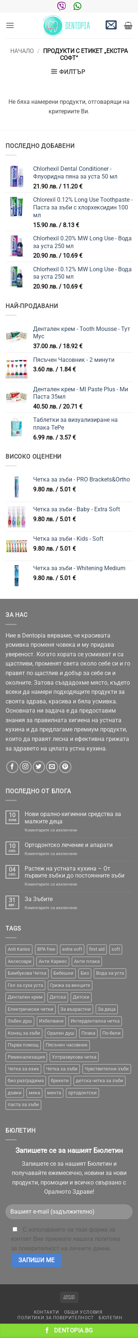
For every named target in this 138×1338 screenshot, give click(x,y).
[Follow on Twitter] (39, 767)
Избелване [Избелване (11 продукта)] (51, 1021)
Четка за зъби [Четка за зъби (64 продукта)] (62, 1069)
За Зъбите (39, 899)
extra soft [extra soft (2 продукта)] (72, 949)
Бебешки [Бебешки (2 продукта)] (63, 973)
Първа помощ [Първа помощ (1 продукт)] (23, 1045)
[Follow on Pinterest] (65, 767)
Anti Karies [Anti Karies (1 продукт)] (19, 949)
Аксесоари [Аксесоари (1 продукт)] (20, 961)
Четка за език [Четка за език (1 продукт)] (23, 1069)
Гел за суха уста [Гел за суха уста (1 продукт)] (25, 985)
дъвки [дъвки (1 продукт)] (15, 1092)
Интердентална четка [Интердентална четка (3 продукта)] (95, 1021)
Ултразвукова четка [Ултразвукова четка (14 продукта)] (74, 1057)
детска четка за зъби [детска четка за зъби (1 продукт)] (99, 1080)
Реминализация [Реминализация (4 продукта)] (26, 1057)
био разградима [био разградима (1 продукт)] (26, 1080)
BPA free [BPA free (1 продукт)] (46, 949)
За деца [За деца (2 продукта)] (107, 1009)
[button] (10, 25)
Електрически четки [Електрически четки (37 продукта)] (30, 1009)
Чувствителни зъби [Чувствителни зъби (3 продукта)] (107, 1069)
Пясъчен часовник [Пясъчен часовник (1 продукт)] (67, 1045)
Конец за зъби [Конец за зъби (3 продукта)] (24, 1033)
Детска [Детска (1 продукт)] (58, 997)
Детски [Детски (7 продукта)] (81, 997)
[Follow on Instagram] (26, 767)
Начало (22, 50)
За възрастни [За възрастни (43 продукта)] (75, 1009)
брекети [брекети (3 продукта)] (60, 1080)
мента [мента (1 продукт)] (54, 1092)
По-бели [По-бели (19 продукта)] (111, 1033)
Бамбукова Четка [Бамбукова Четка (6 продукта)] (27, 973)
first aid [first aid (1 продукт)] (97, 949)
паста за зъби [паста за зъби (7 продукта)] (23, 1104)
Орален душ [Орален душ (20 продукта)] (60, 1033)
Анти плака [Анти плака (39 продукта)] (87, 961)
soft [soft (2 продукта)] (116, 949)
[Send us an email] (52, 767)
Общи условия (83, 1312)
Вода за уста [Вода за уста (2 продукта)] (110, 973)
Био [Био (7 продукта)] (85, 973)
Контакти (46, 1312)
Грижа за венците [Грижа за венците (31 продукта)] (70, 985)
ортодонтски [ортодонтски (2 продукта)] (82, 1092)
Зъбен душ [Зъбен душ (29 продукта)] (20, 1021)
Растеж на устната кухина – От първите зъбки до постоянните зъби (74, 872)
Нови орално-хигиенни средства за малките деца (73, 818)
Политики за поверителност (55, 1317)
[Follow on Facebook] (12, 767)
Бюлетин (110, 1317)
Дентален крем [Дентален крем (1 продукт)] (25, 997)
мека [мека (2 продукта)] (34, 1092)
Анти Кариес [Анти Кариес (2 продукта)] (53, 961)
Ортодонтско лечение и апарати (69, 844)
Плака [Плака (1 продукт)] (88, 1033)
